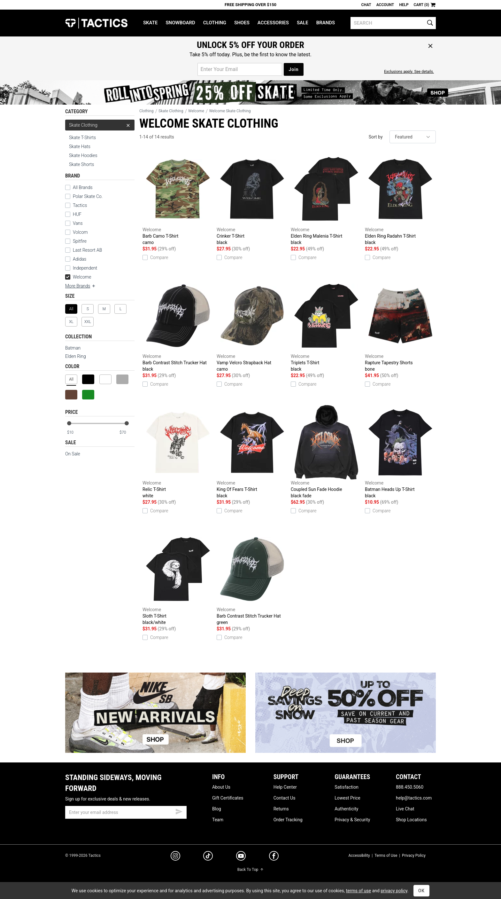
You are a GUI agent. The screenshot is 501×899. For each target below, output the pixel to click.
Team (217, 819)
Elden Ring (75, 356)
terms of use (358, 890)
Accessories (273, 23)
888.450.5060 (409, 787)
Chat (366, 5)
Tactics (96, 23)
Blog (216, 808)
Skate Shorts (81, 164)
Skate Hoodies (83, 155)
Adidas (79, 259)
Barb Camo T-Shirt (178, 199)
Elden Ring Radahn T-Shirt (400, 199)
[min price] (74, 432)
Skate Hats (79, 146)
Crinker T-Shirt (252, 199)
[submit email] (179, 811)
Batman (73, 348)
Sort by (376, 136)
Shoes (242, 23)
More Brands (80, 285)
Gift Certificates (227, 797)
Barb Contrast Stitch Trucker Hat (178, 325)
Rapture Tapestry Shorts (400, 325)
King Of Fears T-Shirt (252, 452)
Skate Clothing (100, 125)
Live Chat (405, 808)
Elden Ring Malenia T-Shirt (326, 199)
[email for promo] (239, 69)
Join (293, 69)
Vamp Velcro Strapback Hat (252, 325)
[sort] (412, 136)
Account (385, 5)
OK (421, 890)
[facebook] (274, 857)
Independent (85, 268)
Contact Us (285, 797)
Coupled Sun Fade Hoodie (326, 452)
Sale (302, 23)
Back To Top (250, 869)
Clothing (214, 23)
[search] (393, 23)
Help (403, 5)
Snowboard (180, 23)
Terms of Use (385, 855)
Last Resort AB (87, 250)
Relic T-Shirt (178, 452)
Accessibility (359, 855)
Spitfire (80, 241)
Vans (78, 223)
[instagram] (175, 857)
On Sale (72, 453)
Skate (150, 23)
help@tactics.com (414, 797)
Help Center (285, 787)
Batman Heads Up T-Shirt (400, 452)
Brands (325, 23)
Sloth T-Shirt (178, 579)
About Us (221, 787)
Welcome (78, 277)
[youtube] (241, 857)
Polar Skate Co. (88, 196)
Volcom (80, 232)
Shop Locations (411, 819)
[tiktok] (208, 857)
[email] (126, 812)
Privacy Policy (414, 855)
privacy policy (394, 890)
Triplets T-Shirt (326, 325)
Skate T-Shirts (82, 137)
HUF (77, 214)
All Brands (83, 187)
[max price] (127, 432)
